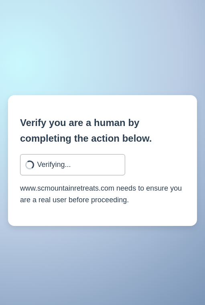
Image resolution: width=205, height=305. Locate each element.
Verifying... (54, 165)
